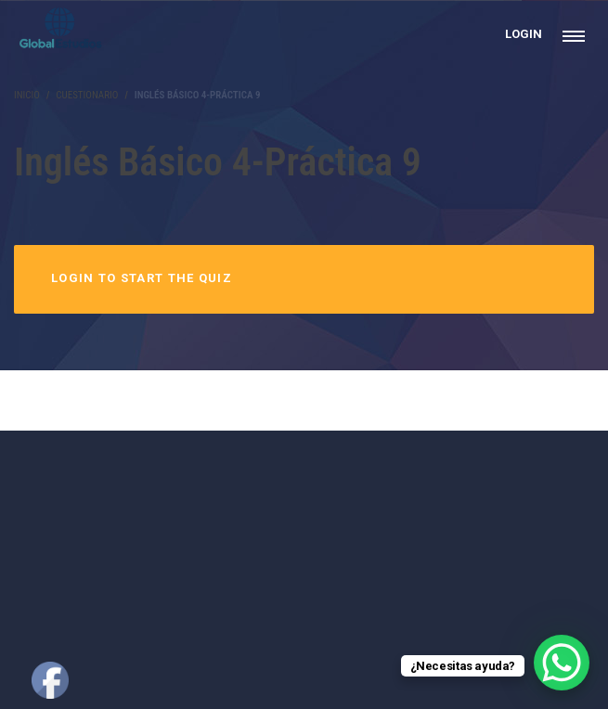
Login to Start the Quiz (141, 278)
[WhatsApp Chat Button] (561, 662)
